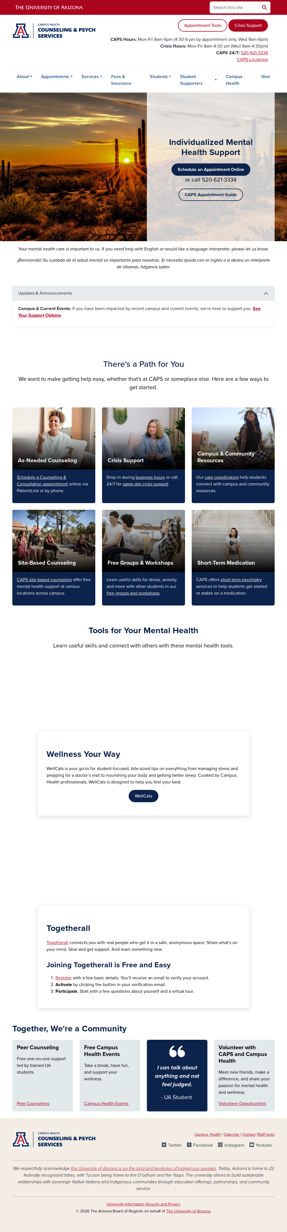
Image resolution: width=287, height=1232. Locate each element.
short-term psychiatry (241, 580)
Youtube (264, 1145)
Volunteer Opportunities (242, 1103)
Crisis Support (248, 25)
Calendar (232, 1134)
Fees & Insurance (121, 80)
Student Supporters (191, 80)
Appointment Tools (202, 25)
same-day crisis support (145, 484)
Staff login (266, 1134)
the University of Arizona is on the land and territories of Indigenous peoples (143, 1168)
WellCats (143, 796)
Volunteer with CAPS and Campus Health (243, 1054)
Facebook (203, 1145)
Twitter (175, 1145)
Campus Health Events (106, 1103)
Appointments (55, 76)
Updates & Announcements (45, 293)
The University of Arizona (188, 1211)
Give (265, 76)
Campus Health (234, 80)
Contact (249, 1134)
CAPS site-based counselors (44, 580)
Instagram (234, 1145)
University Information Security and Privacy (143, 1204)
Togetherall (57, 942)
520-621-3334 (254, 53)
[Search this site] (234, 7)
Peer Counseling (38, 1047)
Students (159, 76)
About (23, 76)
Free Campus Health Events (102, 1051)
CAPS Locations (252, 59)
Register (63, 978)
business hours (150, 477)
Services (90, 76)
